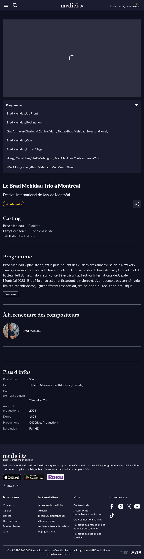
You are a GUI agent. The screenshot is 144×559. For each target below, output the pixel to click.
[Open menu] (6, 5)
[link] (12, 477)
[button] (72, 105)
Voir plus (10, 294)
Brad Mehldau (13, 226)
